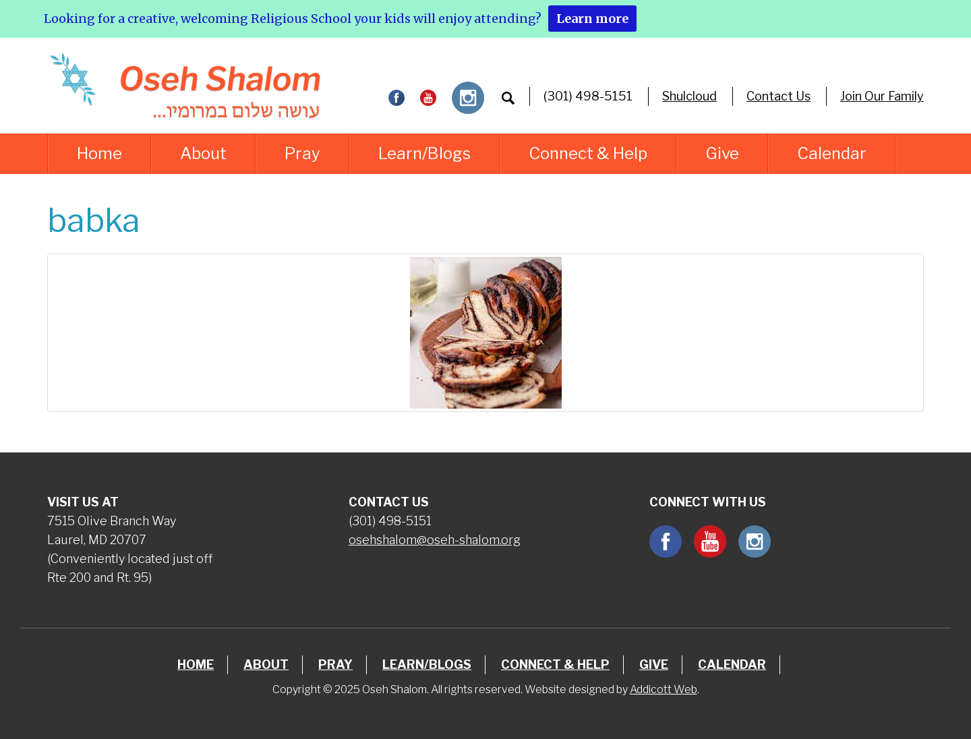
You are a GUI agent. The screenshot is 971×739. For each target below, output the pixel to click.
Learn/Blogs (424, 153)
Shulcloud (689, 96)
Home (99, 153)
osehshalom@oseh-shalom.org (435, 540)
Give (722, 153)
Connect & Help (588, 153)
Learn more (592, 18)
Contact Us (778, 96)
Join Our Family (882, 96)
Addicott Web (663, 689)
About (203, 153)
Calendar (831, 153)
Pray (302, 153)
